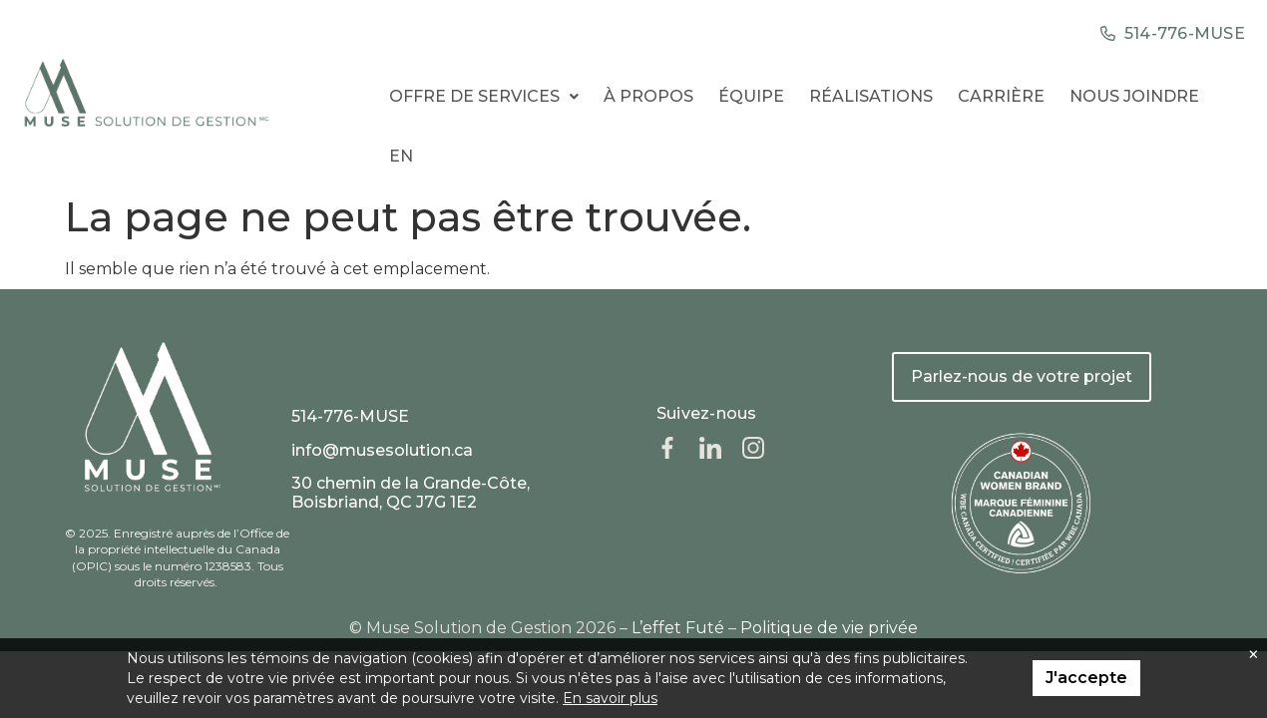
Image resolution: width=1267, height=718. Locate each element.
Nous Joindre (1134, 96)
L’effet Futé (678, 627)
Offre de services (484, 96)
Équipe (751, 96)
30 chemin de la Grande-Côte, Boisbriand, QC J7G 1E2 (410, 493)
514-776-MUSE (350, 416)
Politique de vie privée (829, 627)
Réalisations (871, 96)
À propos (648, 96)
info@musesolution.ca (382, 450)
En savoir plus (610, 698)
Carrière (1001, 96)
